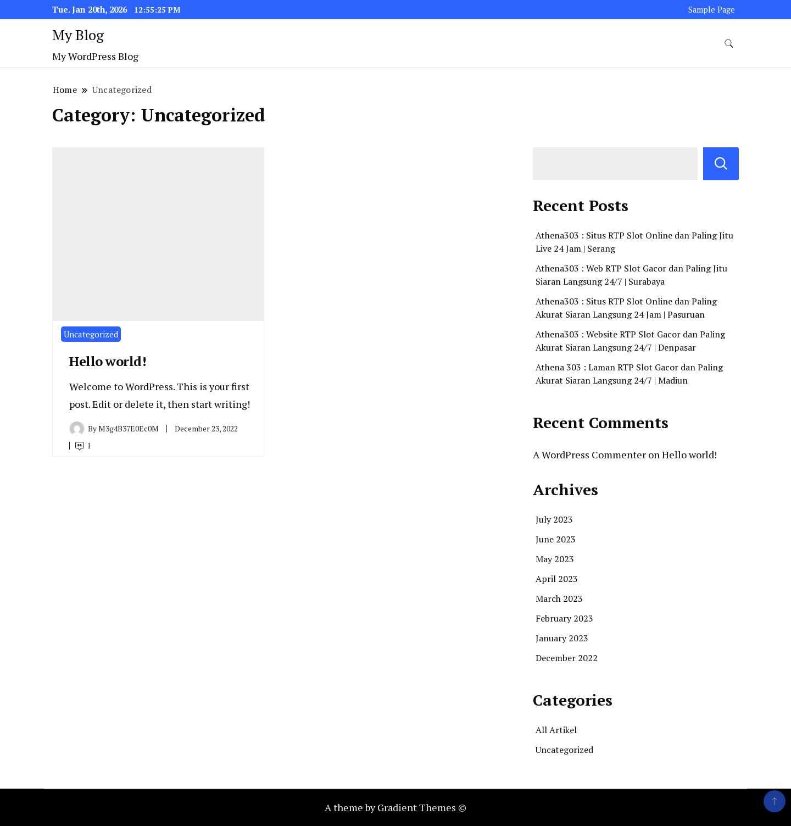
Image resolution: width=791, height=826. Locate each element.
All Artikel (556, 730)
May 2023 (555, 559)
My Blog (78, 34)
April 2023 (557, 579)
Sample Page (711, 9)
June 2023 (556, 539)
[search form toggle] (729, 44)
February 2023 (564, 618)
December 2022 (567, 658)
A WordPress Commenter (589, 454)
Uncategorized (91, 334)
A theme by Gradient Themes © (395, 807)
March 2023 (559, 598)
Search (721, 163)
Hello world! (107, 361)
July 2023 (554, 519)
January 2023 (562, 638)
